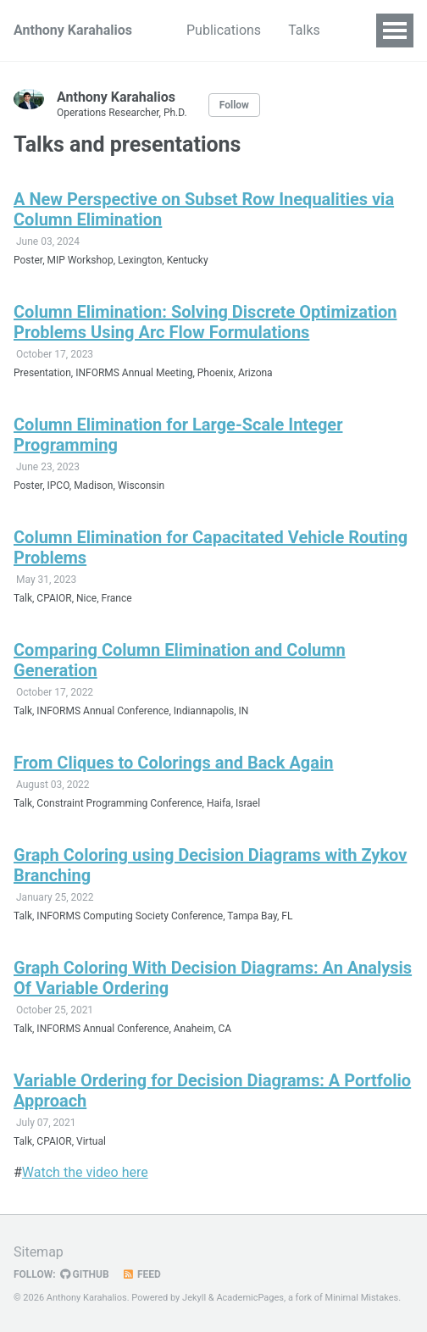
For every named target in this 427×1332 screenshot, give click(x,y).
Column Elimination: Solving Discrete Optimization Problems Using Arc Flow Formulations (205, 322)
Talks (304, 30)
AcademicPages (250, 1297)
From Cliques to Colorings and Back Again (174, 762)
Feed (141, 1274)
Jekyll (194, 1297)
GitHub (84, 1274)
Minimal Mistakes (362, 1297)
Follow (234, 105)
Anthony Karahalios (73, 30)
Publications (223, 30)
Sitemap (39, 1252)
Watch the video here (85, 1172)
